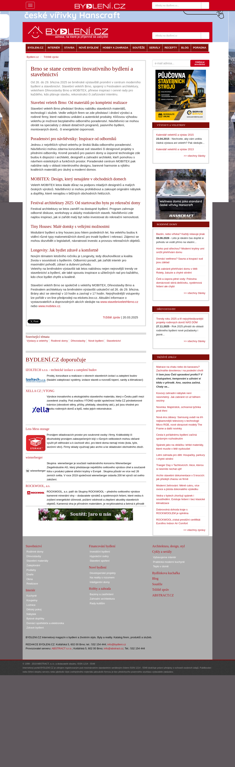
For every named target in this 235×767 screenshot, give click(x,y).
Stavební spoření (99, 560)
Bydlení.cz (33, 56)
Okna (29, 579)
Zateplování (33, 565)
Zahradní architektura (102, 598)
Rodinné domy (59, 340)
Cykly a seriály (162, 551)
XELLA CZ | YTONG (40, 391)
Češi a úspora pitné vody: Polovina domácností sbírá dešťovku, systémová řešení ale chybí (179, 282)
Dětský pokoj (33, 609)
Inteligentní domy (100, 582)
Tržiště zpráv (111, 317)
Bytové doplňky (35, 618)
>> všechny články (194, 155)
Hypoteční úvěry (99, 556)
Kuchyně (31, 595)
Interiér (30, 590)
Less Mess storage (37, 429)
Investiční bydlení (100, 551)
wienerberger (34, 457)
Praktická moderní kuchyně (169, 561)
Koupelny (31, 600)
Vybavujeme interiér (164, 557)
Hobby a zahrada (100, 588)
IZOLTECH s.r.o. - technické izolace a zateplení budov (61, 370)
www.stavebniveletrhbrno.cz (119, 301)
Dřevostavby (78, 340)
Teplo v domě (161, 566)
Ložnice (31, 604)
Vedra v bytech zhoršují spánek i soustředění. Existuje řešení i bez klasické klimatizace (180, 499)
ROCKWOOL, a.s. (38, 486)
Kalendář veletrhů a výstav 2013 (175, 149)
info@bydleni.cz (116, 644)
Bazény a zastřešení (101, 594)
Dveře (30, 574)
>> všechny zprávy (194, 529)
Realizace (32, 583)
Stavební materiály (37, 560)
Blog (155, 578)
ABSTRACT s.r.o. (62, 648)
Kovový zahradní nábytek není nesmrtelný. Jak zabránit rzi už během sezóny (178, 397)
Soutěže (157, 584)
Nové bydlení (96, 340)
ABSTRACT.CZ (163, 595)
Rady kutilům (97, 603)
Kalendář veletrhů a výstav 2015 (175, 134)
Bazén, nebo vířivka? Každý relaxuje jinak (180, 234)
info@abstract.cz (113, 648)
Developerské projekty (103, 573)
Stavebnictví (114, 340)
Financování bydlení (102, 546)
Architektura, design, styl (168, 546)
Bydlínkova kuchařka (166, 573)
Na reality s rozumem (102, 577)
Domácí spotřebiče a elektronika (45, 623)
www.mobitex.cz (49, 306)
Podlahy (31, 570)
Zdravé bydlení (35, 627)
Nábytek (31, 614)
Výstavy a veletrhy (37, 340)
